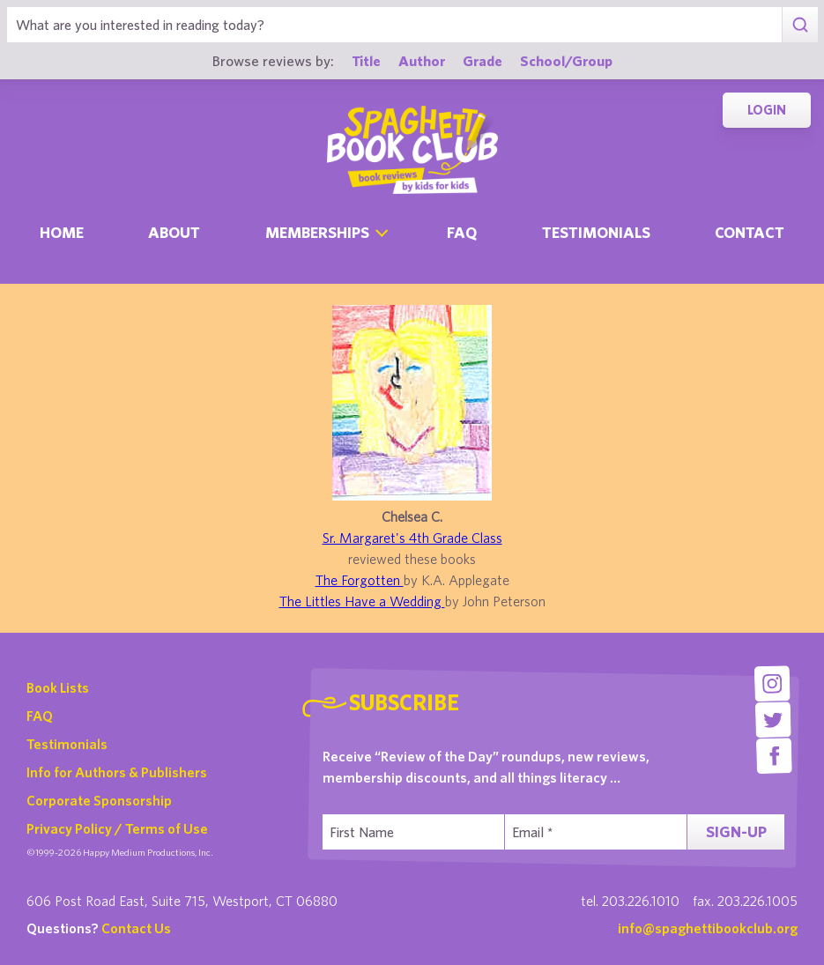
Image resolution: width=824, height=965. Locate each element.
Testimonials (596, 232)
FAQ (39, 716)
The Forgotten (359, 580)
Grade (482, 60)
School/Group (566, 60)
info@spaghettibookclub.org (708, 928)
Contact (749, 232)
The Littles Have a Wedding (362, 601)
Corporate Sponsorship (99, 800)
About (174, 232)
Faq (462, 232)
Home (62, 232)
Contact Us (136, 928)
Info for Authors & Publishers (116, 772)
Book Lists (57, 687)
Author (421, 60)
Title (366, 60)
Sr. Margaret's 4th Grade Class (412, 538)
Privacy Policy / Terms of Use (117, 828)
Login (766, 109)
